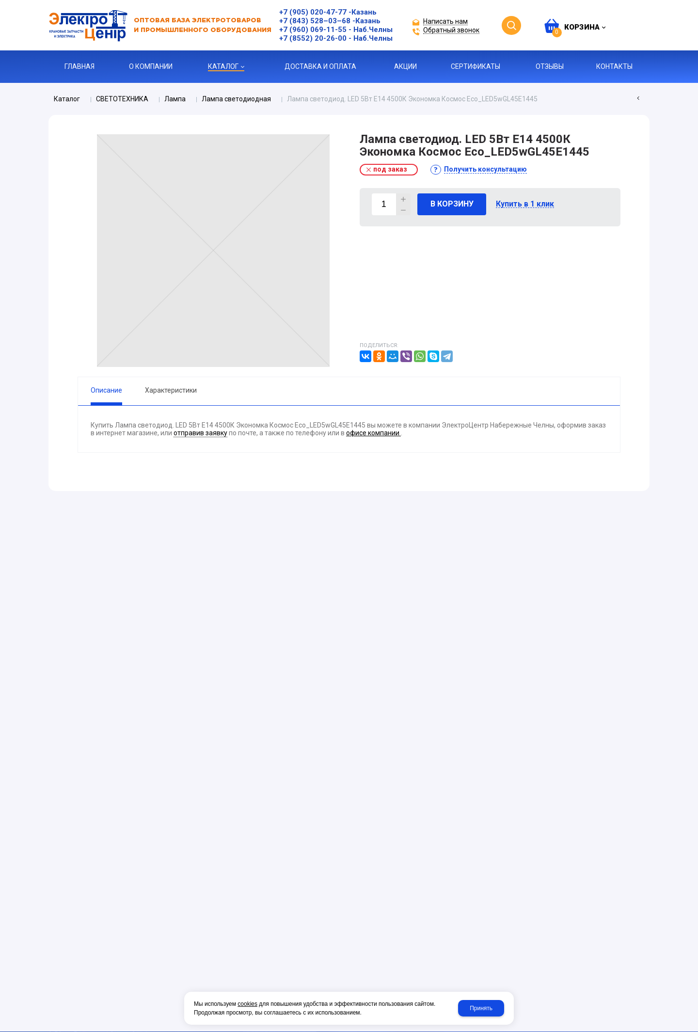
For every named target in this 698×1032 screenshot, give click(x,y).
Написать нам (445, 21)
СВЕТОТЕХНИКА (122, 99)
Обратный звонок (451, 30)
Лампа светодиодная (236, 99)
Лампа (175, 99)
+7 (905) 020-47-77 (313, 12)
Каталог (67, 99)
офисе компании (373, 433)
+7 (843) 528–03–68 (314, 20)
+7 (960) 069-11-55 (313, 29)
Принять (481, 1008)
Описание (106, 390)
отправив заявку (200, 433)
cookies (247, 1003)
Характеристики (171, 390)
